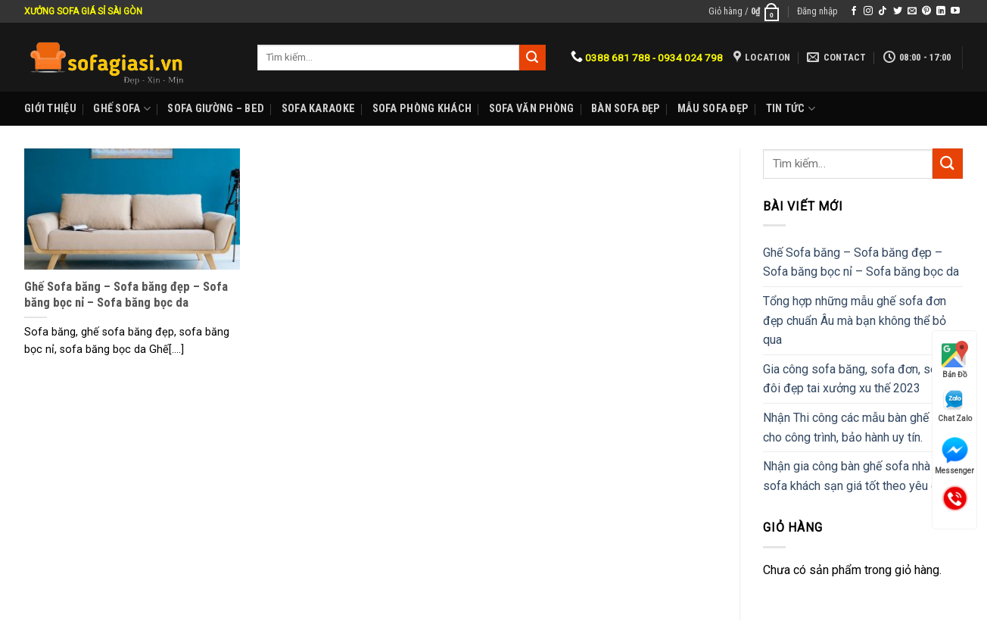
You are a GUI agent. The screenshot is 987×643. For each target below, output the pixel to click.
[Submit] (948, 163)
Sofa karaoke (318, 108)
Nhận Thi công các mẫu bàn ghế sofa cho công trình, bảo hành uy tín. (859, 427)
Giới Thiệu (50, 108)
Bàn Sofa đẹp (625, 108)
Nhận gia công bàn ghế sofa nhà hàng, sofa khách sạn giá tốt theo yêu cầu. (862, 476)
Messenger (954, 456)
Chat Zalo (955, 406)
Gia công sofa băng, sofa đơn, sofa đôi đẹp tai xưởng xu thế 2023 (855, 379)
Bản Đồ (955, 360)
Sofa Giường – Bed (215, 108)
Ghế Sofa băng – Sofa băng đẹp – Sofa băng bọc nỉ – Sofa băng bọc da (861, 262)
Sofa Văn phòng (531, 108)
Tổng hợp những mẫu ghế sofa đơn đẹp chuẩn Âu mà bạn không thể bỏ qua (854, 320)
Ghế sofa (122, 108)
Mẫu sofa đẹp (713, 108)
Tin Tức (791, 108)
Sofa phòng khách (422, 108)
